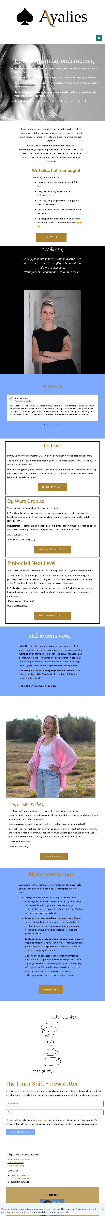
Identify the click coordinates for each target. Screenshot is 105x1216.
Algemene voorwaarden (19, 1159)
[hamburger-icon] (99, 38)
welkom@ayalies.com (20, 1175)
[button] (44, 424)
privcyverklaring (41, 1120)
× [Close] (103, 1209)
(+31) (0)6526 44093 (19, 1178)
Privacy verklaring (16, 1166)
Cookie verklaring (16, 1162)
